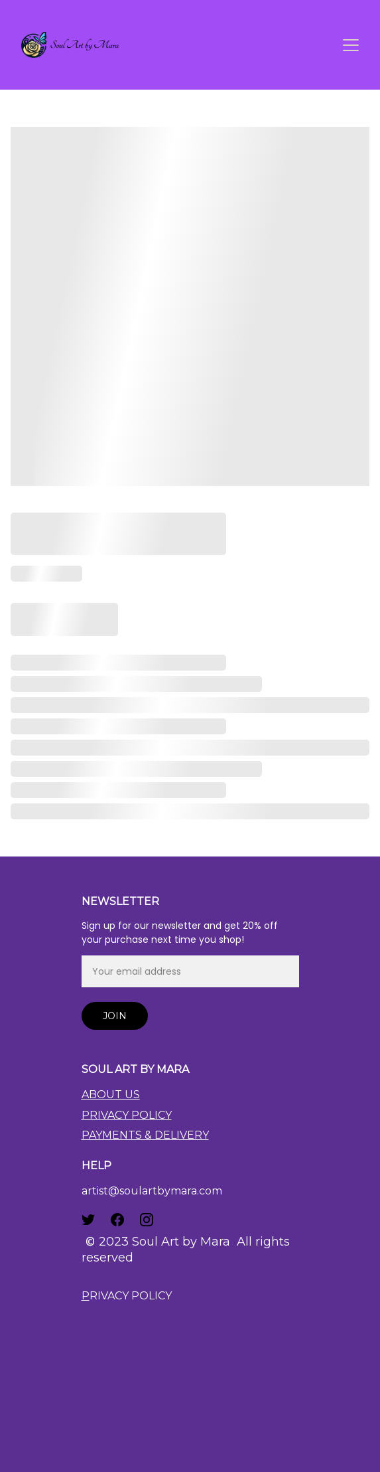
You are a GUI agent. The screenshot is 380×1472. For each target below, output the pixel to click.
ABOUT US (111, 1094)
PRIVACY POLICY (127, 1115)
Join (115, 1016)
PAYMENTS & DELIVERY (145, 1135)
